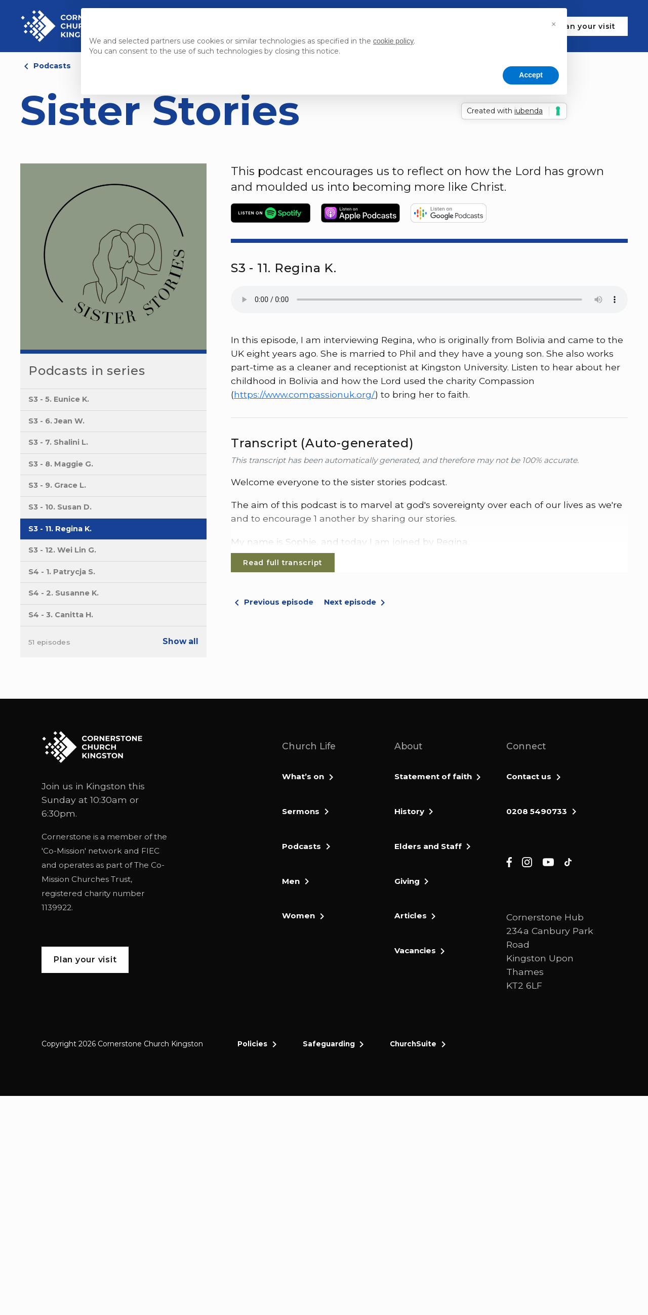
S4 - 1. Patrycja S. (61, 571)
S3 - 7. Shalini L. (58, 442)
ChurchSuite (413, 1044)
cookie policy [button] (393, 41)
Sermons (300, 811)
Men (291, 881)
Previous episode (278, 602)
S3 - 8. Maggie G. (60, 464)
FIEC (150, 851)
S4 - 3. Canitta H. (60, 614)
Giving (407, 881)
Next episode (350, 602)
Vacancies (415, 950)
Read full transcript (282, 562)
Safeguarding (329, 1044)
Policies (252, 1044)
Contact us (528, 776)
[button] (554, 24)
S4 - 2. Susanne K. (63, 593)
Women (298, 915)
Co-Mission (64, 851)
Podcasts (52, 65)
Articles (410, 915)
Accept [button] (531, 75)
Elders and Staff (428, 846)
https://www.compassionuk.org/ (304, 394)
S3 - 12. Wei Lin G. (62, 550)
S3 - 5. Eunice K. (58, 399)
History (409, 811)
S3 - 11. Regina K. (60, 528)
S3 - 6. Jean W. (56, 421)
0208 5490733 (536, 811)
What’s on (303, 776)
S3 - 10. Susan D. (60, 507)
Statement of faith (433, 776)
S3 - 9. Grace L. (57, 485)
